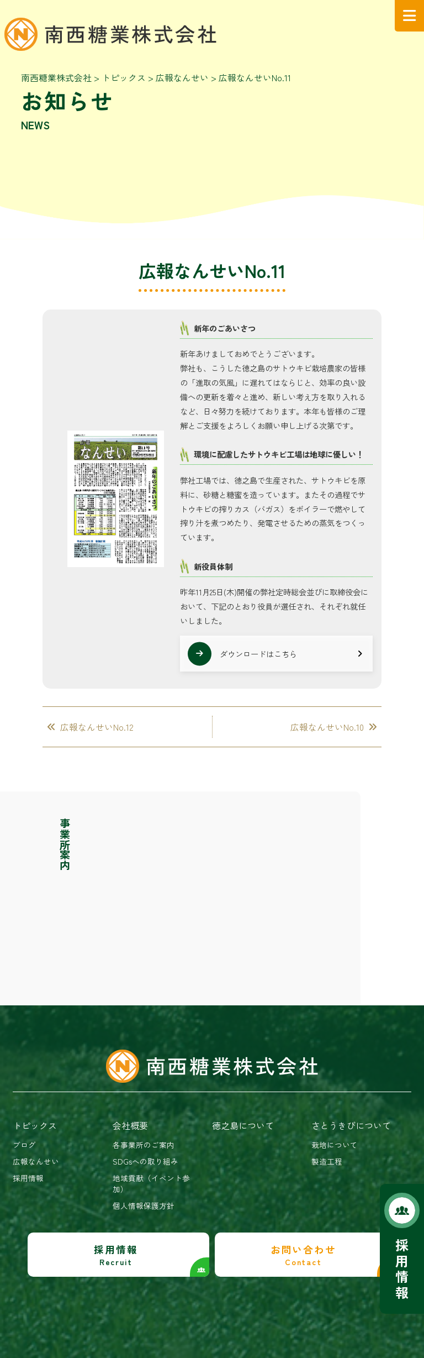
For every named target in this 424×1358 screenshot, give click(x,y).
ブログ (24, 1144)
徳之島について (243, 1125)
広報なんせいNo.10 (327, 726)
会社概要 (130, 1125)
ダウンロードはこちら (258, 653)
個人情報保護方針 (143, 1205)
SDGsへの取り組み (145, 1161)
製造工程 (326, 1161)
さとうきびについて (351, 1125)
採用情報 (402, 1268)
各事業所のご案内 (143, 1144)
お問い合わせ (303, 1254)
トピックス (35, 1125)
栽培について (334, 1144)
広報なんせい (36, 1161)
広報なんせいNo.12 (97, 726)
